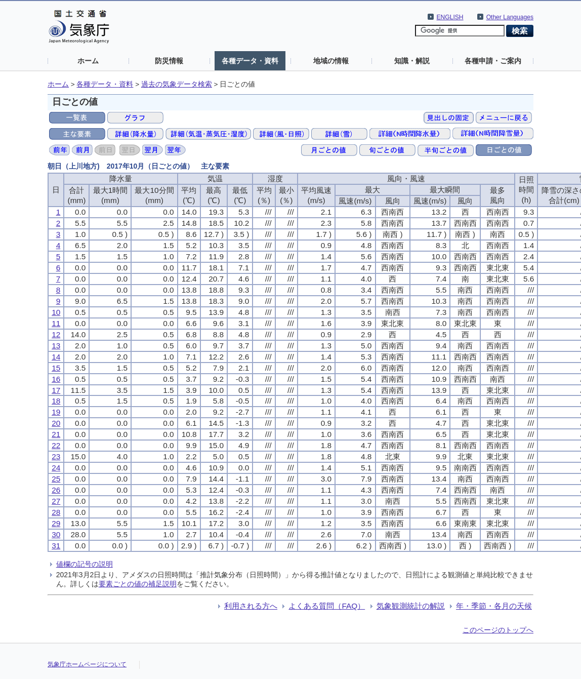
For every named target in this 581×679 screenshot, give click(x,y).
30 (56, 534)
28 (56, 512)
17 (56, 390)
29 (56, 523)
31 (56, 545)
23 (56, 456)
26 (56, 490)
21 (56, 434)
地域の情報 (331, 61)
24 (56, 467)
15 (56, 368)
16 (56, 379)
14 (56, 356)
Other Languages (509, 17)
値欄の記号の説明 (84, 564)
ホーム (88, 61)
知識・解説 (412, 61)
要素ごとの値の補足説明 (138, 584)
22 (56, 445)
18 (56, 400)
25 (56, 478)
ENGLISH (450, 17)
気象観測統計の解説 (411, 606)
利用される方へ (250, 606)
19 (56, 412)
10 (56, 312)
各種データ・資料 (250, 61)
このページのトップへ (498, 630)
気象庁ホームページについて (87, 664)
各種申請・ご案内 (493, 61)
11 (56, 323)
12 (56, 334)
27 (56, 501)
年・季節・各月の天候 (494, 606)
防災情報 (169, 61)
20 (56, 423)
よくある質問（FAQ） (326, 606)
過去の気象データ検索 (176, 84)
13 (56, 345)
